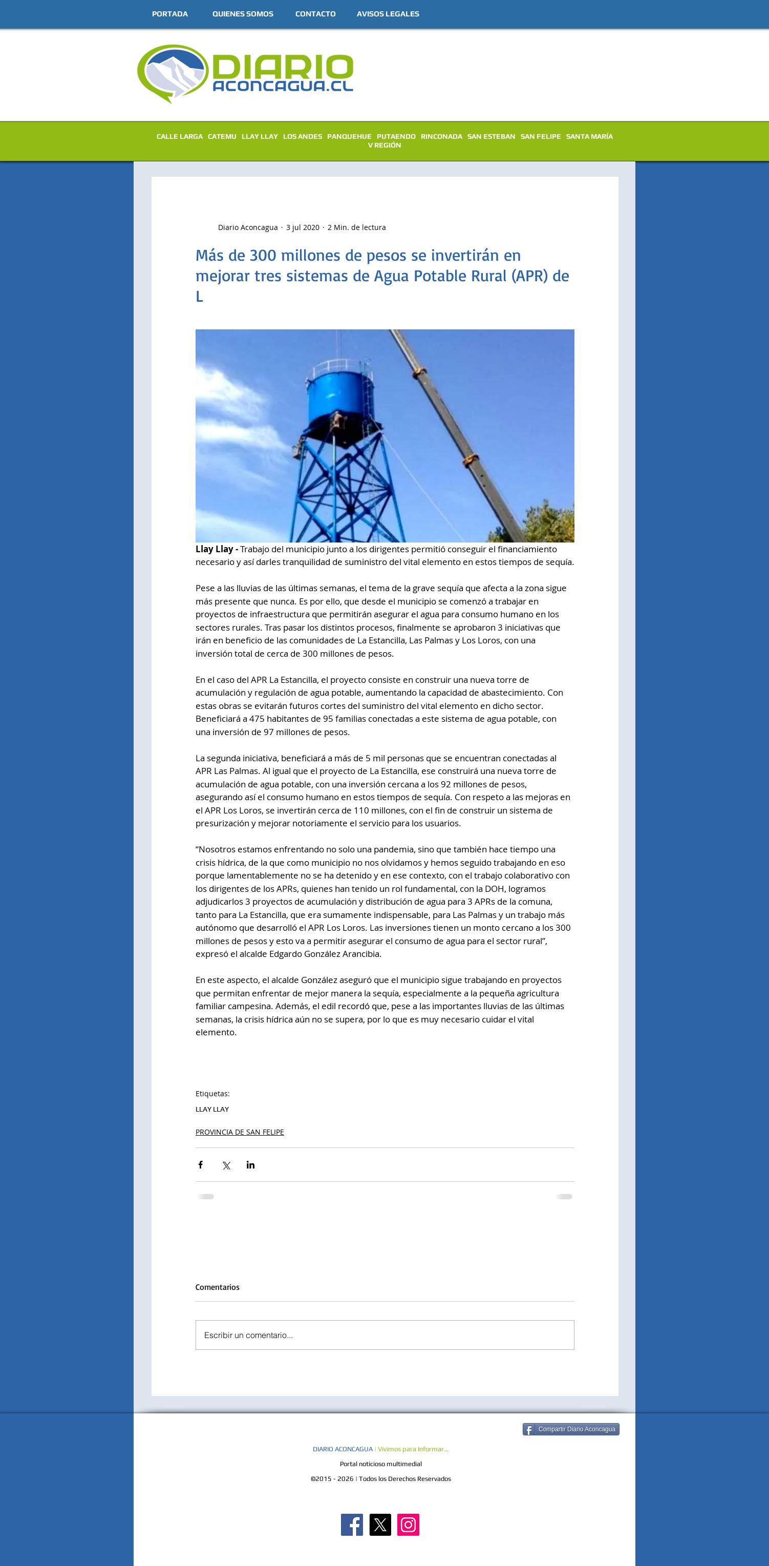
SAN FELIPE (541, 136)
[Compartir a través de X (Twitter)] (225, 1165)
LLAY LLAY (260, 136)
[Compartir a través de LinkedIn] (250, 1165)
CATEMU (222, 136)
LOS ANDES (302, 136)
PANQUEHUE (349, 136)
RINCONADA (441, 136)
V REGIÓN (384, 145)
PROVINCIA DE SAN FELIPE (240, 1132)
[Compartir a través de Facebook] (200, 1165)
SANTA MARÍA (589, 136)
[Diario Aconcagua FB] (352, 1525)
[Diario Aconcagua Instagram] (408, 1525)
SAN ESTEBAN (491, 136)
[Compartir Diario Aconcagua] (571, 1429)
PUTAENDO (396, 136)
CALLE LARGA (180, 136)
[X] (380, 1525)
